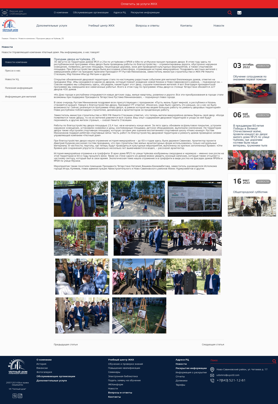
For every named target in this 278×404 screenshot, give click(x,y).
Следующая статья (213, 345)
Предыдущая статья (66, 345)
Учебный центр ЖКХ (101, 26)
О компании (61, 12)
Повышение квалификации (124, 367)
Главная (5, 38)
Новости (218, 26)
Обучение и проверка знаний (125, 363)
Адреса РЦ (119, 12)
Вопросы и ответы (147, 26)
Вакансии (42, 367)
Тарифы (180, 384)
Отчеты (180, 376)
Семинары (114, 371)
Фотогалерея (44, 371)
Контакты (186, 26)
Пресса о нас (13, 71)
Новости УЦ (12, 80)
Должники (181, 380)
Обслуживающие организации (91, 12)
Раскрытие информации (145, 12)
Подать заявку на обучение (124, 380)
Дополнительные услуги (52, 26)
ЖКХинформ (115, 384)
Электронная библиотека (123, 376)
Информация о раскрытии (191, 371)
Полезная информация (19, 89)
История (41, 363)
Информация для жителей (20, 98)
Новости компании (27, 38)
